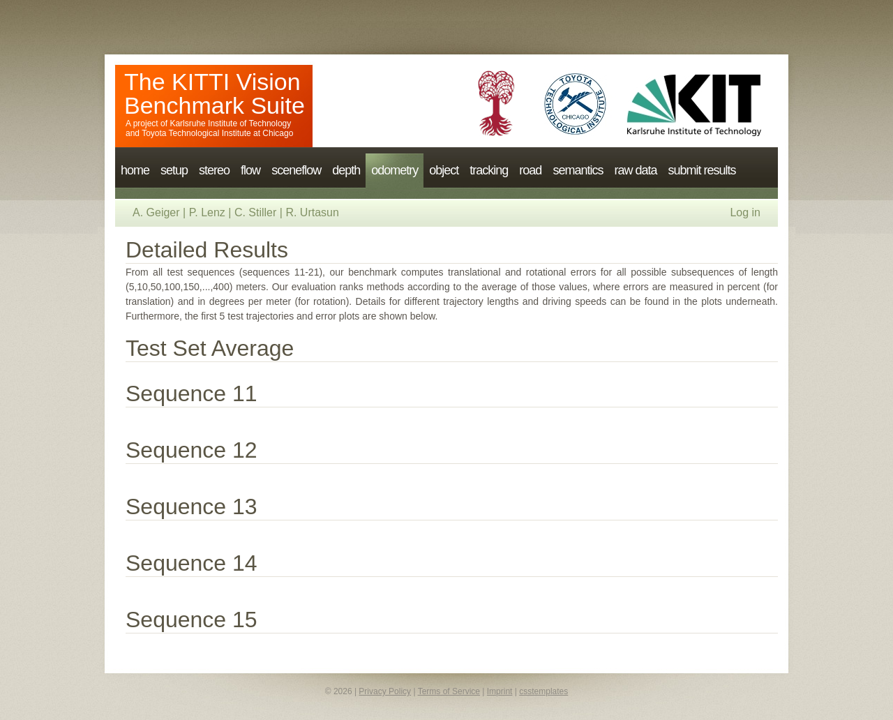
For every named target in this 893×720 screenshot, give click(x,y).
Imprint (500, 691)
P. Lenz (207, 212)
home (135, 170)
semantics (578, 170)
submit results (701, 170)
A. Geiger (156, 212)
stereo (214, 170)
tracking (489, 170)
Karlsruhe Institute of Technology (230, 123)
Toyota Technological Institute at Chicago (217, 133)
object (443, 170)
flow (250, 170)
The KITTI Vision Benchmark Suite (214, 93)
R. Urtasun (311, 212)
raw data (635, 170)
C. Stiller (255, 212)
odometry (394, 170)
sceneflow (296, 170)
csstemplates (543, 691)
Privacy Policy (385, 691)
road (530, 170)
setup (174, 170)
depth (346, 170)
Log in (745, 212)
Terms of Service (449, 691)
